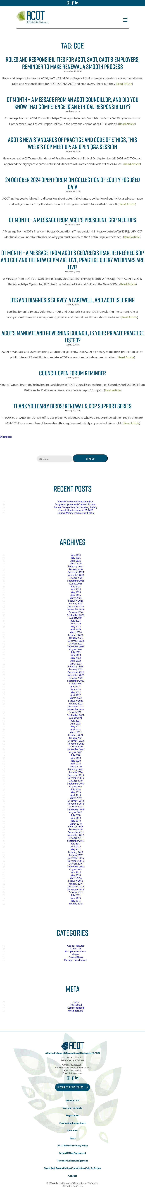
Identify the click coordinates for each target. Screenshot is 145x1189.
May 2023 (76, 657)
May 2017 (76, 849)
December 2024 (76, 606)
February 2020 (75, 769)
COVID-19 (76, 948)
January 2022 (76, 703)
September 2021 (75, 715)
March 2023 (76, 663)
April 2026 (75, 560)
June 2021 (75, 723)
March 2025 (76, 597)
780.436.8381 (76, 1064)
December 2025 (76, 572)
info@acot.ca (76, 1073)
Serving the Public (72, 1107)
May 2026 (76, 557)
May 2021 (76, 726)
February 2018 (75, 826)
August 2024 (75, 617)
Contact (72, 1175)
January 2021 (76, 737)
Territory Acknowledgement (72, 1160)
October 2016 (76, 863)
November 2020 (75, 743)
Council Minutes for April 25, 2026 (75, 510)
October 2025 (76, 577)
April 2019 (75, 795)
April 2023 (75, 660)
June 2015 (75, 897)
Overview (72, 1130)
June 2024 (75, 623)
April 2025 (75, 594)
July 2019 (76, 789)
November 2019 (75, 777)
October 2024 (76, 612)
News (73, 1138)
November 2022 (75, 674)
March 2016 (76, 877)
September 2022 (75, 680)
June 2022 (75, 689)
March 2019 (76, 797)
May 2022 (76, 692)
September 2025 (75, 580)
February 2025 (75, 600)
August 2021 (75, 717)
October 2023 (76, 643)
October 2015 (76, 892)
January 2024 (76, 637)
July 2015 (76, 895)
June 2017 (75, 846)
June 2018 (75, 817)
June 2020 (75, 757)
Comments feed (75, 1007)
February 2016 (75, 880)
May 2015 (76, 900)
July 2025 (76, 586)
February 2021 (75, 734)
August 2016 (75, 869)
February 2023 (75, 666)
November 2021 (75, 709)
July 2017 (76, 843)
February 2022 (75, 700)
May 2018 (76, 820)
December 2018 (76, 800)
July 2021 (76, 720)
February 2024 (75, 635)
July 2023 (76, 652)
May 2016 (76, 875)
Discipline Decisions (75, 951)
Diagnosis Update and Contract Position (75, 504)
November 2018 (75, 803)
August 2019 (75, 786)
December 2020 (76, 740)
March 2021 (76, 732)
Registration (72, 1115)
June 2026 (75, 555)
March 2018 (76, 823)
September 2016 (75, 866)
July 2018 (76, 814)
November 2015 (75, 889)
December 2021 (76, 706)
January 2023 (76, 669)
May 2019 (76, 792)
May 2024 (76, 626)
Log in (75, 1001)
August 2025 (75, 583)
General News (76, 957)
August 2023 (75, 649)
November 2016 (75, 860)
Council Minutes (75, 945)
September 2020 (75, 749)
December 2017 (76, 832)
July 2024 (76, 620)
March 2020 (76, 766)
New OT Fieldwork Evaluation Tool (75, 501)
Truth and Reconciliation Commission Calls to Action (72, 1168)
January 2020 (76, 772)
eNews (75, 954)
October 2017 (76, 837)
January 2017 (76, 855)
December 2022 (76, 672)
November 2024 (75, 609)
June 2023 (75, 654)
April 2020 (75, 763)
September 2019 (75, 783)
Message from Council (75, 959)
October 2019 (76, 780)
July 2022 (76, 686)
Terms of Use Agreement (72, 1153)
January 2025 (76, 603)
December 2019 (76, 775)
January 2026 (76, 569)
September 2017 (75, 840)
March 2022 (76, 697)
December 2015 (76, 886)
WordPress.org (75, 1010)
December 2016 (76, 857)
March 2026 (76, 563)
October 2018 (76, 806)
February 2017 (75, 852)
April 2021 (75, 729)
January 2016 (76, 883)
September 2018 (75, 809)
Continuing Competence (72, 1123)
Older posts (6, 436)
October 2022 (76, 677)
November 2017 (75, 835)
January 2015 (76, 903)
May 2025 (76, 592)
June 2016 (75, 872)
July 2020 (76, 755)
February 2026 (75, 566)
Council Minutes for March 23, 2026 (76, 512)
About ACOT (72, 1100)
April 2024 (75, 629)
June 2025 (75, 589)
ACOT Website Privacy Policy (72, 1145)
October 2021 (76, 712)
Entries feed (76, 1004)
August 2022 (75, 683)
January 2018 (76, 829)
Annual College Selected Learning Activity (75, 507)
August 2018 (75, 812)
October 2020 (76, 746)
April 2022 (75, 695)
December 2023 (76, 640)
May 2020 (76, 760)
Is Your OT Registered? (72, 1087)
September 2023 (75, 646)
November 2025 (75, 575)
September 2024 (75, 614)
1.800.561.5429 (82, 1067)
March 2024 (76, 632)
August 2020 (75, 752)
